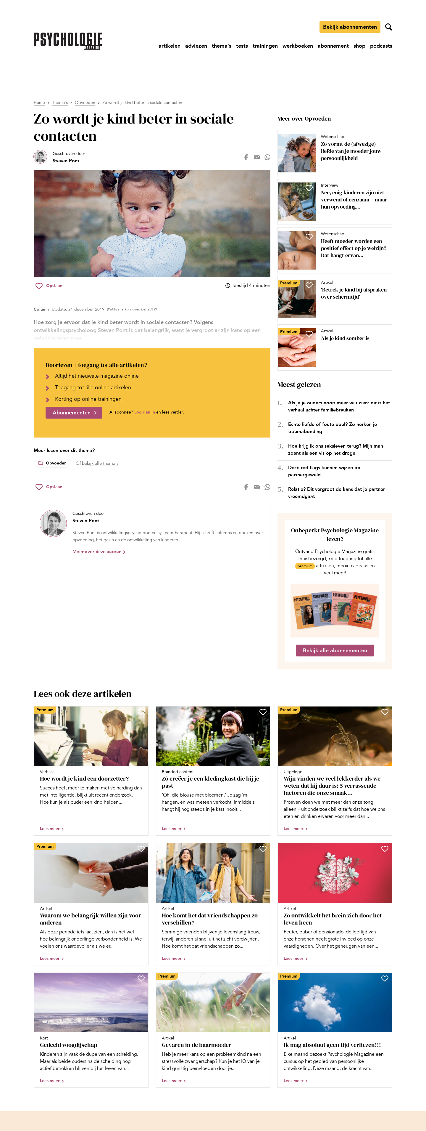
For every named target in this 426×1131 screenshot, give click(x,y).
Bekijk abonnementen (350, 27)
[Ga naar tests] (242, 46)
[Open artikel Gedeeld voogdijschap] (91, 1030)
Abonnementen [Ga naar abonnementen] (72, 412)
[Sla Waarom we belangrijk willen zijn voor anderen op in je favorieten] (141, 849)
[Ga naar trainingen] (265, 46)
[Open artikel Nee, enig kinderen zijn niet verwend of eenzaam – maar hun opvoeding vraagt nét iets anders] (332, 201)
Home (39, 102)
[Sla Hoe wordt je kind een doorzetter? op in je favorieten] (141, 712)
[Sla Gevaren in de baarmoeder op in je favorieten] (263, 978)
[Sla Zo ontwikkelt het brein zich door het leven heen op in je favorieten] (385, 849)
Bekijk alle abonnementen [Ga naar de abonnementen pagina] (335, 650)
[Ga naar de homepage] (68, 41)
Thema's (60, 102)
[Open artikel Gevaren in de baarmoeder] (213, 1030)
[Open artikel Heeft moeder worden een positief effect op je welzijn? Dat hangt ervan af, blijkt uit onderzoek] (332, 250)
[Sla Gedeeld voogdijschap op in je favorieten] (141, 978)
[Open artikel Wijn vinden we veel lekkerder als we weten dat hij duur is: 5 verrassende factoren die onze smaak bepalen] (335, 771)
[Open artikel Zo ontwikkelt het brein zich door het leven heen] (335, 904)
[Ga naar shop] (359, 46)
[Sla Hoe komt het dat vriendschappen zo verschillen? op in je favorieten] (263, 849)
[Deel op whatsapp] (267, 157)
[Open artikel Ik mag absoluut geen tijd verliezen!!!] (335, 1030)
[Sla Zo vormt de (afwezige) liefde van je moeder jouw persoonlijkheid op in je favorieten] (309, 139)
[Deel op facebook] (246, 157)
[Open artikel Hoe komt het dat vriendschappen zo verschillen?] (213, 904)
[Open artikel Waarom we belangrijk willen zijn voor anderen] (91, 904)
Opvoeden (85, 102)
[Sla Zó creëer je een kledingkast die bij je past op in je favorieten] (263, 712)
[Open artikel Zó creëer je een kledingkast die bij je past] (213, 771)
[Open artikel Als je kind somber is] (332, 347)
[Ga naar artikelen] (169, 46)
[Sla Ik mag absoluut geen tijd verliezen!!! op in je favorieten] (385, 978)
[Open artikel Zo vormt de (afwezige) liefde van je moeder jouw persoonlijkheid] (332, 153)
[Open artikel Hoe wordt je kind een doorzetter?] (91, 771)
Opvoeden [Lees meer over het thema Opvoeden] (56, 463)
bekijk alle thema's (100, 463)
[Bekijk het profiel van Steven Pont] (59, 157)
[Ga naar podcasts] (381, 46)
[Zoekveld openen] (388, 27)
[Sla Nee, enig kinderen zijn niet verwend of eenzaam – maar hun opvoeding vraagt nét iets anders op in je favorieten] (309, 188)
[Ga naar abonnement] (333, 46)
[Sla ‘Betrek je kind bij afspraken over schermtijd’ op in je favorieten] (309, 285)
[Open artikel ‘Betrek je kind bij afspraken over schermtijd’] (332, 299)
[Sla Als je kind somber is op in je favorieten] (309, 334)
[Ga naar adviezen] (196, 46)
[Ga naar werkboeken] (298, 46)
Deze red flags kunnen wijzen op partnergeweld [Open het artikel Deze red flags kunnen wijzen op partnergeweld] (324, 471)
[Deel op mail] (257, 157)
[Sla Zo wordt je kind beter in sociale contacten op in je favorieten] (49, 286)
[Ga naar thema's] (221, 46)
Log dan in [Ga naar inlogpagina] (144, 412)
